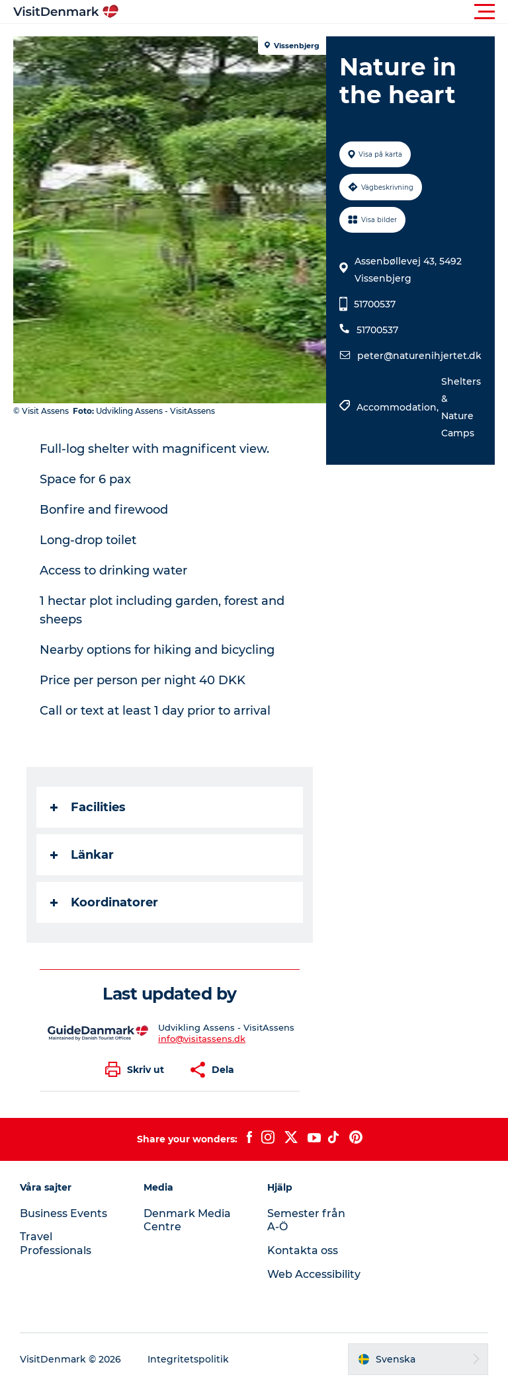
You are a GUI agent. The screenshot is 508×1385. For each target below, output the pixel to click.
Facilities (88, 807)
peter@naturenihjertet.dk (419, 356)
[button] (313, 12)
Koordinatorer (104, 902)
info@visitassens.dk (201, 1038)
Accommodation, (399, 407)
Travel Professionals (55, 1243)
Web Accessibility (313, 1274)
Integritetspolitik (188, 1359)
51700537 (375, 304)
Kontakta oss (302, 1250)
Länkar (82, 855)
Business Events (63, 1213)
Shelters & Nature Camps (461, 407)
